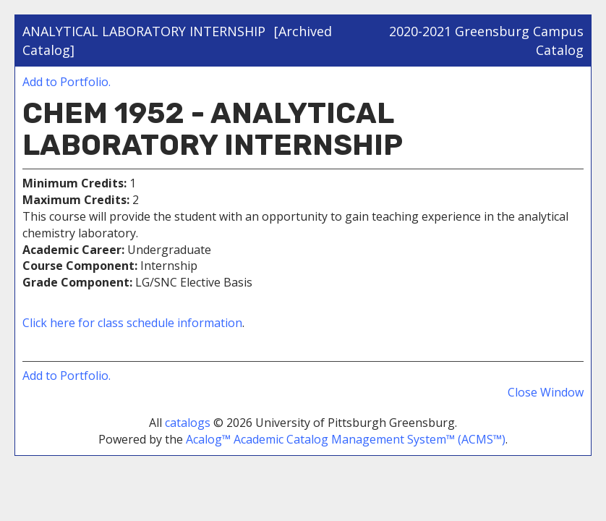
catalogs (187, 423)
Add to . (66, 82)
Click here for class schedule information (132, 323)
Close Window (546, 392)
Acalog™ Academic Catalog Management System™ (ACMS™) (345, 439)
